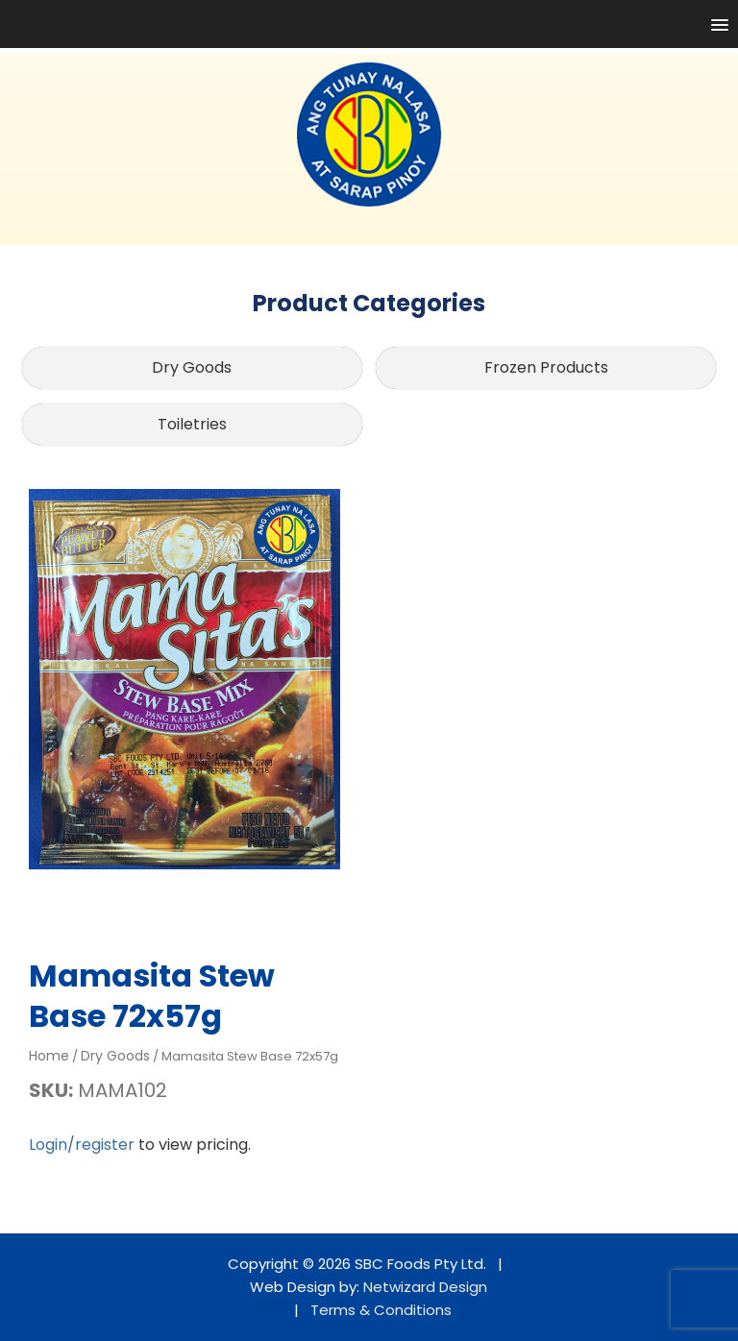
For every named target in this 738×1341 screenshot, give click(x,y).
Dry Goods (192, 367)
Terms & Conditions (381, 1310)
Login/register (82, 1145)
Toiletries (192, 424)
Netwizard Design (425, 1287)
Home (49, 1055)
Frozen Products (546, 367)
